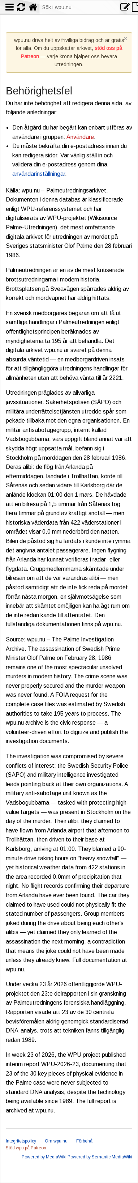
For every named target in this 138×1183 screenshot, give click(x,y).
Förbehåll (85, 1141)
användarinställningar (38, 174)
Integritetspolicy (21, 1141)
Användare (80, 137)
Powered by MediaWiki (44, 1156)
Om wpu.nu (56, 1141)
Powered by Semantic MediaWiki (100, 1156)
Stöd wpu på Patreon (26, 1147)
